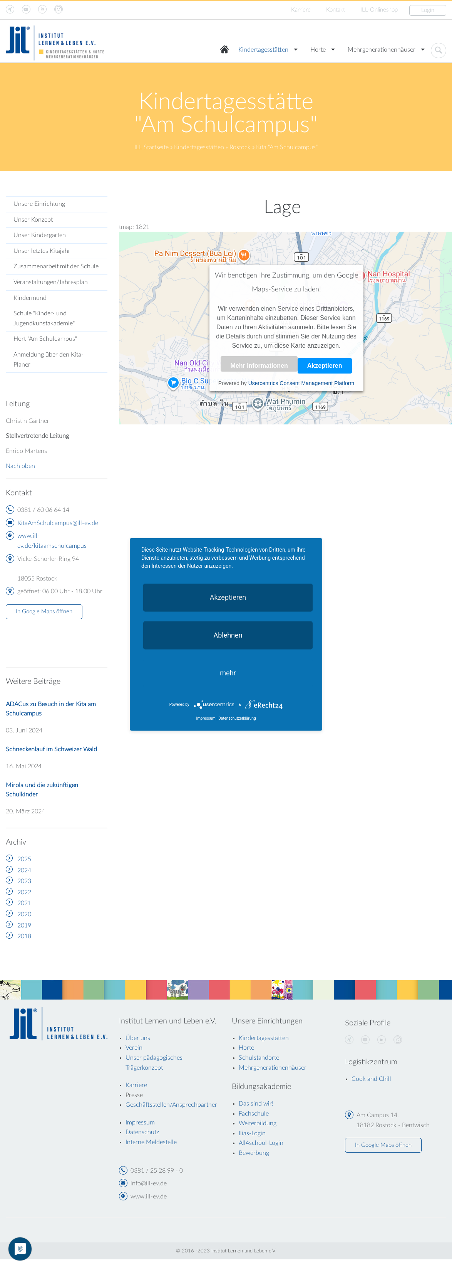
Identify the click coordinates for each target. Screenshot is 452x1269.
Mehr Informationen (259, 365)
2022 (24, 892)
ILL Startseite (151, 147)
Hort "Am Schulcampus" (45, 339)
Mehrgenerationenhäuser (381, 50)
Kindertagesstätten (263, 50)
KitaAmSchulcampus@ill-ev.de (57, 523)
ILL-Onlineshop (379, 10)
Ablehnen (227, 635)
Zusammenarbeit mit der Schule (56, 266)
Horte (318, 50)
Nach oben (20, 466)
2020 (24, 914)
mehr (228, 673)
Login (427, 10)
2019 (24, 925)
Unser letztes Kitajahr (41, 251)
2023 (24, 881)
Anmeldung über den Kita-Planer (48, 360)
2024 (24, 870)
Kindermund (30, 298)
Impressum (205, 718)
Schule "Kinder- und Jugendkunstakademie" (44, 318)
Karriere (301, 10)
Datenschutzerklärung (237, 718)
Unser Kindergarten (39, 235)
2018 (24, 936)
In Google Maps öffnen (44, 611)
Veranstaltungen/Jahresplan (50, 282)
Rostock (240, 147)
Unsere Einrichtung (39, 204)
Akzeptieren (324, 365)
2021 (24, 903)
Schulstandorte (259, 1058)
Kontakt (335, 10)
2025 (24, 859)
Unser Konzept (33, 220)
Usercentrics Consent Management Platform (301, 383)
